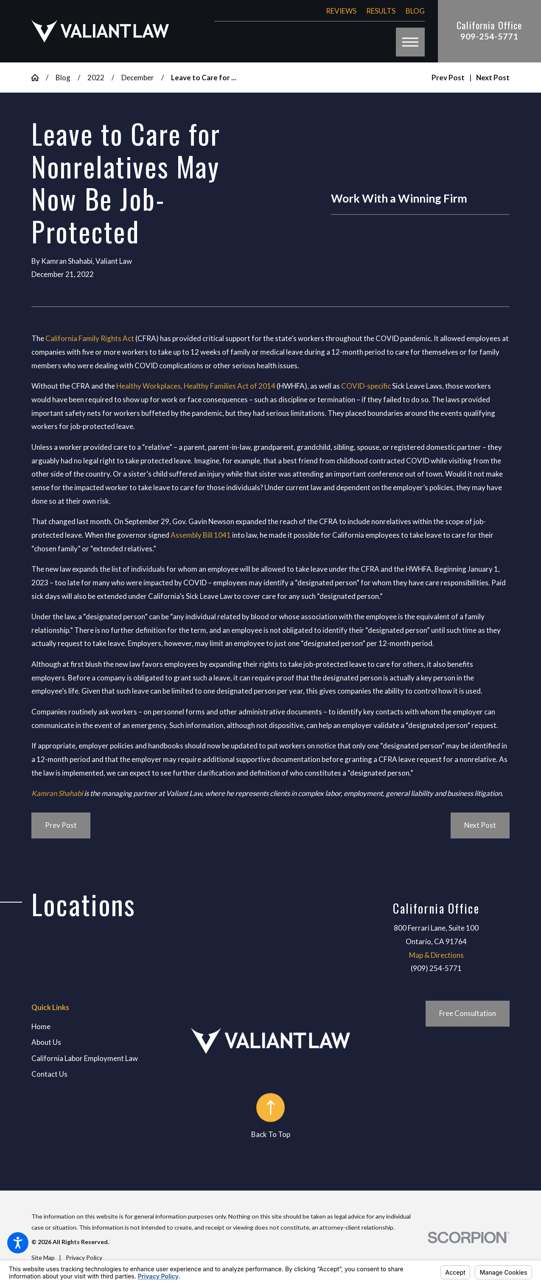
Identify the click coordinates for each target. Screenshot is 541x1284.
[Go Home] (38, 77)
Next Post (480, 825)
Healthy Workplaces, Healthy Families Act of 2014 (195, 385)
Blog (415, 10)
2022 (95, 77)
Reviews (341, 10)
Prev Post (61, 825)
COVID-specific (366, 385)
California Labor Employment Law (84, 1058)
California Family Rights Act (89, 338)
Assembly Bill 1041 (201, 535)
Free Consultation (467, 1013)
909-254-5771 (489, 36)
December (137, 77)
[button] (17, 1242)
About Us (46, 1042)
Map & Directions (436, 955)
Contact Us (49, 1074)
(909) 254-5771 (436, 968)
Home (40, 1026)
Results (380, 10)
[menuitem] (111, 1026)
